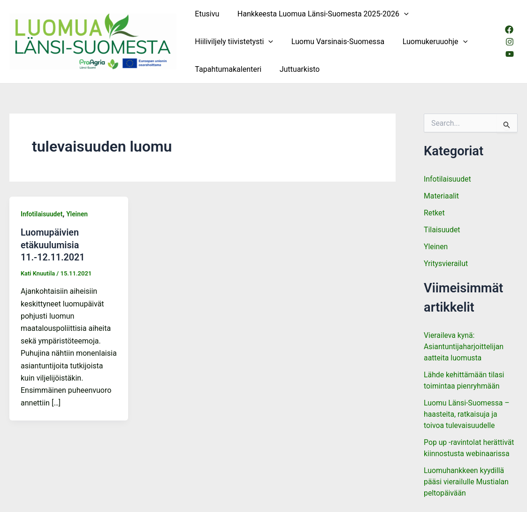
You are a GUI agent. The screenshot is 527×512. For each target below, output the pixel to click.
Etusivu (205, 13)
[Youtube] (509, 54)
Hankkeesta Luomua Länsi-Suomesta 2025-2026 (318, 14)
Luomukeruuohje (427, 41)
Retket (434, 212)
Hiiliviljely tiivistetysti (232, 41)
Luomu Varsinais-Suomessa (333, 41)
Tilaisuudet (442, 229)
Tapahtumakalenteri (226, 69)
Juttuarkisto (295, 69)
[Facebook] (508, 29)
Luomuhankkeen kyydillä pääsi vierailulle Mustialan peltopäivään (467, 481)
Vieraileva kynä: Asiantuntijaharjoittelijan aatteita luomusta (464, 346)
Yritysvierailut (446, 263)
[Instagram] (509, 42)
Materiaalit (441, 195)
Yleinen (78, 214)
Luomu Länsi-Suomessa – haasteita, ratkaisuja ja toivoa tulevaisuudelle (467, 414)
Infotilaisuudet (42, 214)
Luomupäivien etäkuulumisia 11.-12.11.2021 (53, 244)
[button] (399, 14)
